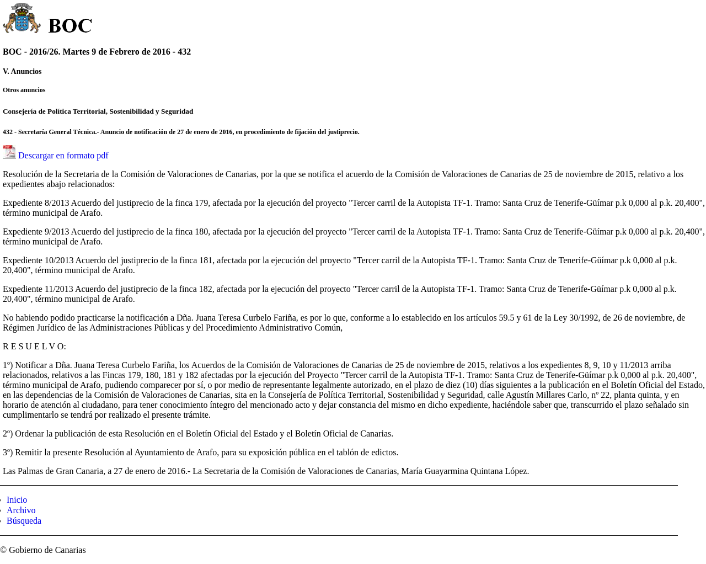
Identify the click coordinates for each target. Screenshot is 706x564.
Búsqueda (24, 520)
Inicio (17, 499)
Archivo (21, 510)
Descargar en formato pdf (63, 155)
